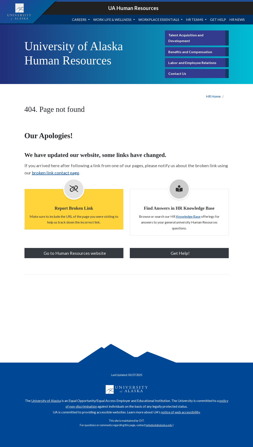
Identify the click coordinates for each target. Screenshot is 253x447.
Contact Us (177, 73)
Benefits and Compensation (190, 52)
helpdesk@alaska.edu (159, 425)
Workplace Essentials (158, 19)
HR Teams (194, 19)
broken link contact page (55, 172)
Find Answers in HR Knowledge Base (179, 208)
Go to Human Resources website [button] (74, 253)
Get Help (218, 19)
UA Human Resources (133, 8)
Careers (79, 19)
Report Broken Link (73, 208)
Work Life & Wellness (112, 19)
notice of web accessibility (180, 412)
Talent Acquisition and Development (185, 38)
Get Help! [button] (179, 253)
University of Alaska (46, 401)
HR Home (213, 96)
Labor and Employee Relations (192, 63)
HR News (237, 19)
